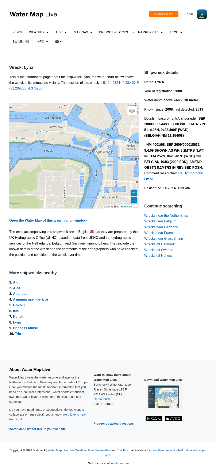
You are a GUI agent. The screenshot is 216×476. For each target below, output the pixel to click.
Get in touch (102, 399)
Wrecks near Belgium (160, 221)
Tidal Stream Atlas (99, 450)
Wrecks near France (159, 233)
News (17, 32)
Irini (16, 311)
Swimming (20, 41)
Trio (18, 334)
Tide (60, 32)
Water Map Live (58, 450)
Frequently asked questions (114, 423)
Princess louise (25, 328)
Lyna (17, 322)
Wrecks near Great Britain (163, 238)
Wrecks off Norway (158, 255)
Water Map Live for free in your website (37, 429)
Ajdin (17, 282)
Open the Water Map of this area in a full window (48, 220)
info (42, 41)
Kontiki (18, 316)
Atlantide (20, 293)
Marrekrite (150, 32)
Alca (16, 288)
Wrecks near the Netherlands (166, 215)
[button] (132, 110)
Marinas (83, 32)
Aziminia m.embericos (31, 299)
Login (189, 14)
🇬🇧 (58, 41)
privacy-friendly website (114, 463)
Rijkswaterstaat (129, 206)
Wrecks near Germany (161, 227)
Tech (176, 32)
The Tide (122, 450)
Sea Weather (77, 450)
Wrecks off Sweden (158, 250)
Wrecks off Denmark (159, 244)
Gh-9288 (19, 305)
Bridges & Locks (113, 32)
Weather (38, 32)
